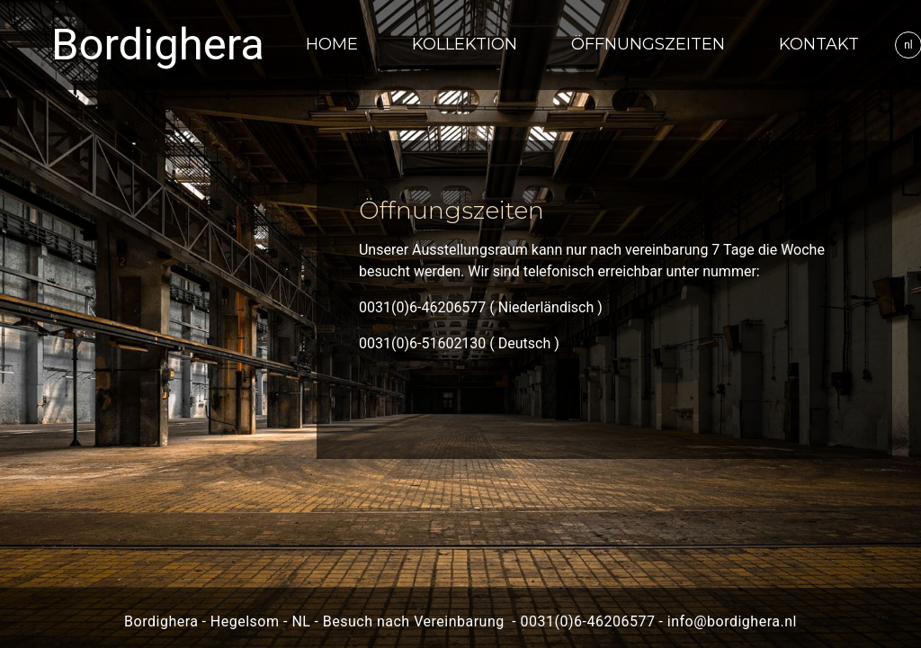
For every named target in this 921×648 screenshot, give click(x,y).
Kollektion (464, 44)
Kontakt (819, 44)
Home (332, 44)
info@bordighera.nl (732, 621)
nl (908, 45)
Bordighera (157, 44)
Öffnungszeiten (648, 44)
